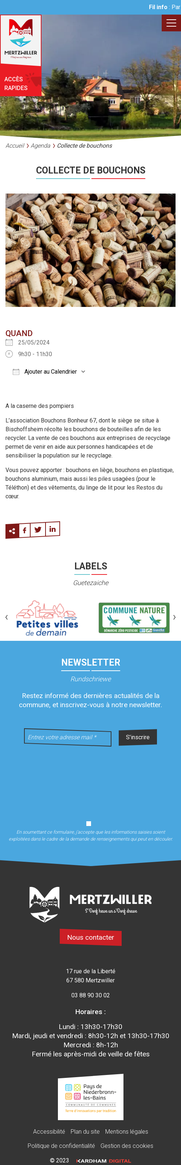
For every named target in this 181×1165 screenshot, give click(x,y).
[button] (6, 618)
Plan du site (85, 1131)
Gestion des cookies (127, 1145)
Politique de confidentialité (61, 1145)
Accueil (14, 145)
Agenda (40, 145)
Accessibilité (49, 1131)
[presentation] (91, 779)
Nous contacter (90, 937)
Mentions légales (126, 1131)
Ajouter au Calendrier (45, 371)
